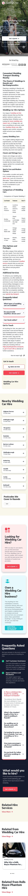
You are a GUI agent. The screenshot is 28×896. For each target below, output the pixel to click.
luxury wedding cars (16, 121)
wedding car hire (16, 113)
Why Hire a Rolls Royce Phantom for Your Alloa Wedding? (13, 863)
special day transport (12, 294)
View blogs (7, 836)
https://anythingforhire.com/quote (13, 347)
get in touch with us (10, 349)
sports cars (6, 178)
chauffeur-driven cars (11, 127)
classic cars (6, 123)
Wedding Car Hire (8, 859)
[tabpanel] (14, 856)
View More (7, 812)
